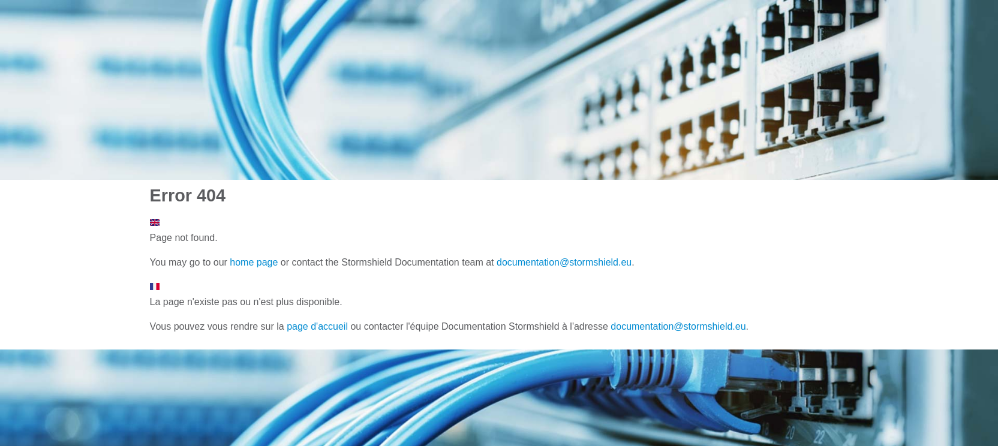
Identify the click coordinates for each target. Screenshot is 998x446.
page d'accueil (317, 326)
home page (254, 262)
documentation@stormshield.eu (564, 262)
